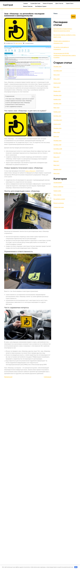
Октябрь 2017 (57, 153)
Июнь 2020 (57, 132)
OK (76, 567)
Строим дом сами (35, 3)
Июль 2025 (57, 74)
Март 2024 (56, 107)
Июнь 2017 (57, 157)
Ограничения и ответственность (15, 104)
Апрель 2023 (57, 124)
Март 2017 (56, 165)
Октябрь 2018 (57, 144)
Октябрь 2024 (57, 103)
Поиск (55, 13)
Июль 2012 (57, 173)
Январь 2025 (57, 91)
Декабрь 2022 (57, 128)
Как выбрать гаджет (40, 6)
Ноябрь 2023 (57, 112)
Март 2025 (56, 87)
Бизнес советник (28, 6)
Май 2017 (56, 161)
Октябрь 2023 (57, 116)
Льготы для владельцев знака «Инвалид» (18, 102)
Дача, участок (59, 3)
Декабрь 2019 (57, 140)
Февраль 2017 (57, 169)
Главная (25, 3)
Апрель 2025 (57, 83)
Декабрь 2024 (57, 95)
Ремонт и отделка (48, 3)
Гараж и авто (69, 3)
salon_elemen (18, 43)
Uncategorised (58, 182)
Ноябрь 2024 (57, 99)
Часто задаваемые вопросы (14, 106)
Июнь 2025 (57, 79)
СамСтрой (8, 5)
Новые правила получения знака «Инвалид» (19, 100)
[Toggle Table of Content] (32, 96)
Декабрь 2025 (57, 66)
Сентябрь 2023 (58, 120)
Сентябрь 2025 (58, 70)
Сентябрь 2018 (58, 148)
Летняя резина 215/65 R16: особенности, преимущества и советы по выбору (65, 55)
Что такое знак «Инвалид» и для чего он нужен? (20, 99)
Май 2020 (56, 136)
